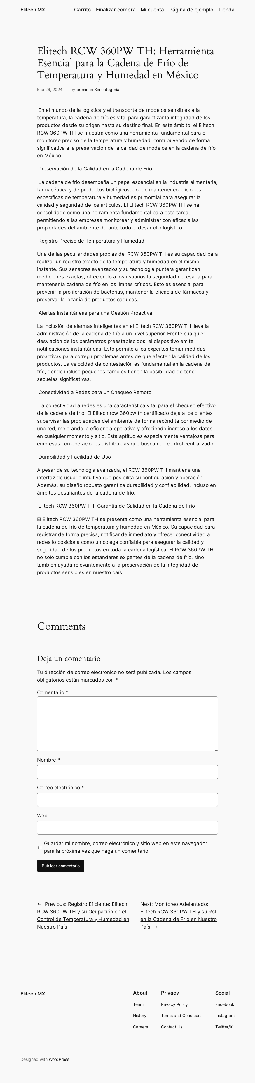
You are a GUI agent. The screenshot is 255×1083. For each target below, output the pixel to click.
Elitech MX (32, 10)
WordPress (59, 1059)
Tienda (226, 10)
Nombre (48, 760)
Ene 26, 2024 (49, 89)
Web (42, 816)
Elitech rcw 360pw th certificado (131, 413)
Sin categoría (106, 89)
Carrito (82, 10)
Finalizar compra (116, 10)
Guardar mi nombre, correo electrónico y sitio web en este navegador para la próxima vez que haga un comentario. (125, 847)
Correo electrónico (60, 788)
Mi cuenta (152, 10)
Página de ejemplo (191, 10)
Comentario (52, 692)
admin (82, 89)
